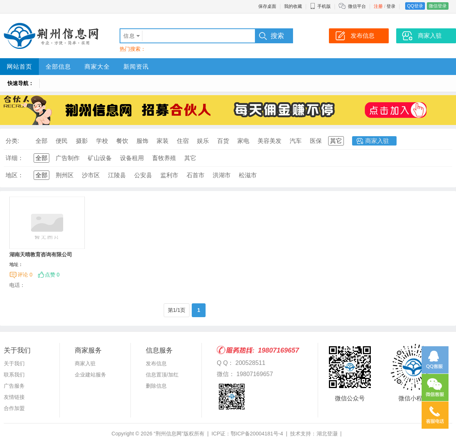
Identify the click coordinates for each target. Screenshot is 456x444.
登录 (390, 6)
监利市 (169, 175)
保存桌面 (267, 6)
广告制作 (68, 158)
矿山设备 (100, 158)
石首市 (195, 175)
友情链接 (14, 397)
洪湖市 (222, 175)
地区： (15, 175)
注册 (378, 6)
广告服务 (14, 386)
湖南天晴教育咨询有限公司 (40, 254)
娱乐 (203, 141)
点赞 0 (52, 275)
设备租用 (132, 158)
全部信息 (58, 66)
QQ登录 (415, 6)
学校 (102, 141)
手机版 (320, 6)
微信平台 (357, 6)
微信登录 (438, 6)
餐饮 (122, 141)
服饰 (142, 141)
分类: (12, 141)
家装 (163, 141)
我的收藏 (293, 6)
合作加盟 (14, 408)
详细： (15, 158)
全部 (41, 141)
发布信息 (156, 363)
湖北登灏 (327, 434)
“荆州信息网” (168, 434)
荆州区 (65, 175)
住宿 (183, 141)
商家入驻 (377, 141)
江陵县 (117, 175)
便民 (62, 141)
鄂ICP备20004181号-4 (257, 434)
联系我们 (14, 375)
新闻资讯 (136, 66)
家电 (243, 141)
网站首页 (19, 66)
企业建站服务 (90, 375)
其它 (336, 141)
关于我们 (14, 363)
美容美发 (269, 141)
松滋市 (248, 175)
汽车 (296, 141)
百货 (223, 141)
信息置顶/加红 (162, 375)
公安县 (143, 175)
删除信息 (156, 386)
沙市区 (91, 175)
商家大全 (97, 66)
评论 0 (25, 275)
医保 (316, 141)
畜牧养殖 (164, 158)
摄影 (82, 141)
